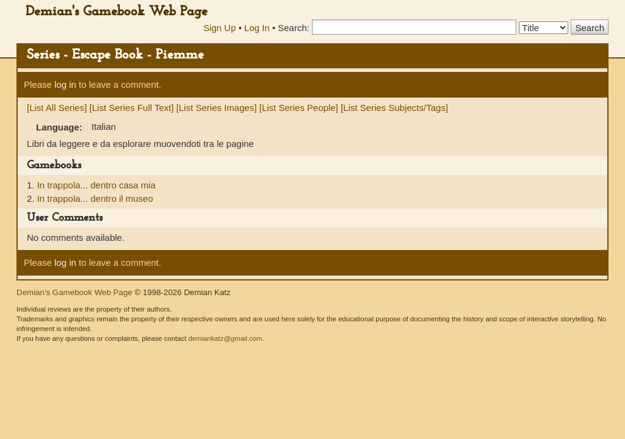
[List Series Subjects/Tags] (394, 107)
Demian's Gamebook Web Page (117, 12)
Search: (293, 28)
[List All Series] (57, 107)
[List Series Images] (216, 107)
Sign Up (219, 28)
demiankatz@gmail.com (225, 338)
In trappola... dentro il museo (95, 198)
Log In (257, 28)
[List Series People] (298, 107)
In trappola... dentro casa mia (96, 185)
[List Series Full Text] (132, 107)
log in (65, 84)
